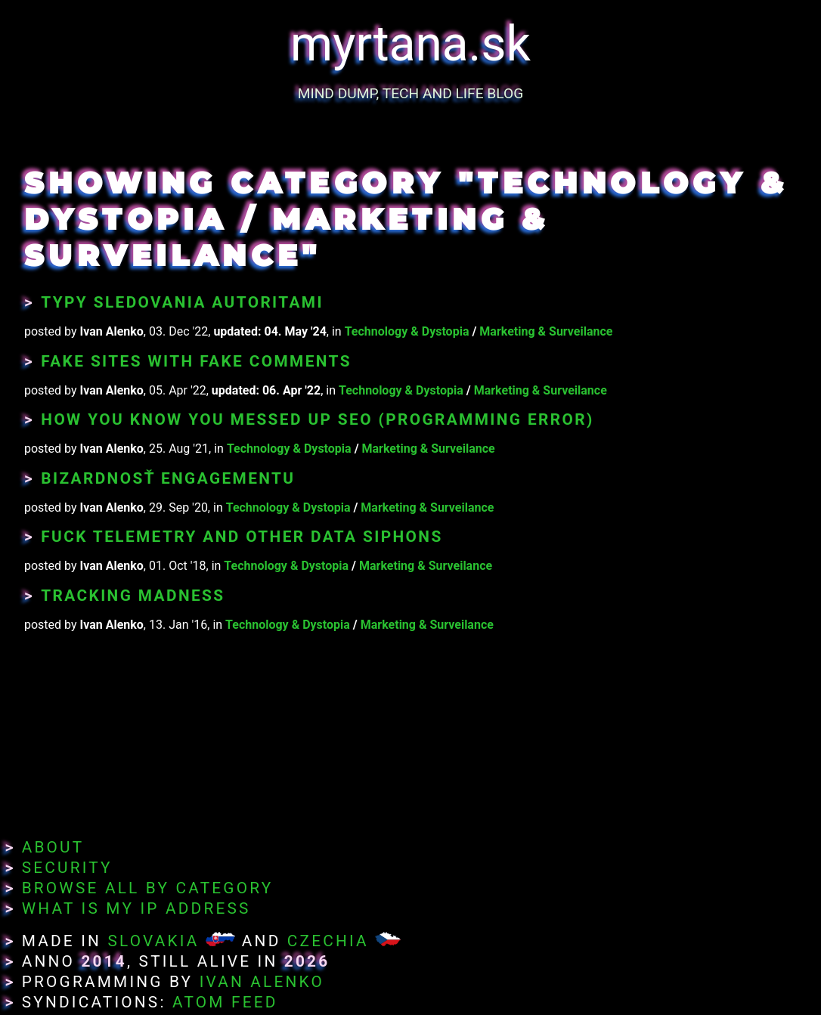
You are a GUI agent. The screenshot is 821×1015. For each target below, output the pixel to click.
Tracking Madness (133, 595)
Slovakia (153, 941)
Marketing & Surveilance (545, 331)
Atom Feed (225, 1002)
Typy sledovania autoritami (182, 302)
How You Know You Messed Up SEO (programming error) (317, 419)
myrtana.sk (410, 44)
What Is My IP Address (136, 908)
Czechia (328, 941)
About (53, 847)
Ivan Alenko (262, 982)
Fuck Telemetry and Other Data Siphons (241, 537)
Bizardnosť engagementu (168, 478)
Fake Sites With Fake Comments (196, 361)
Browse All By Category (148, 888)
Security (67, 868)
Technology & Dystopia (407, 331)
